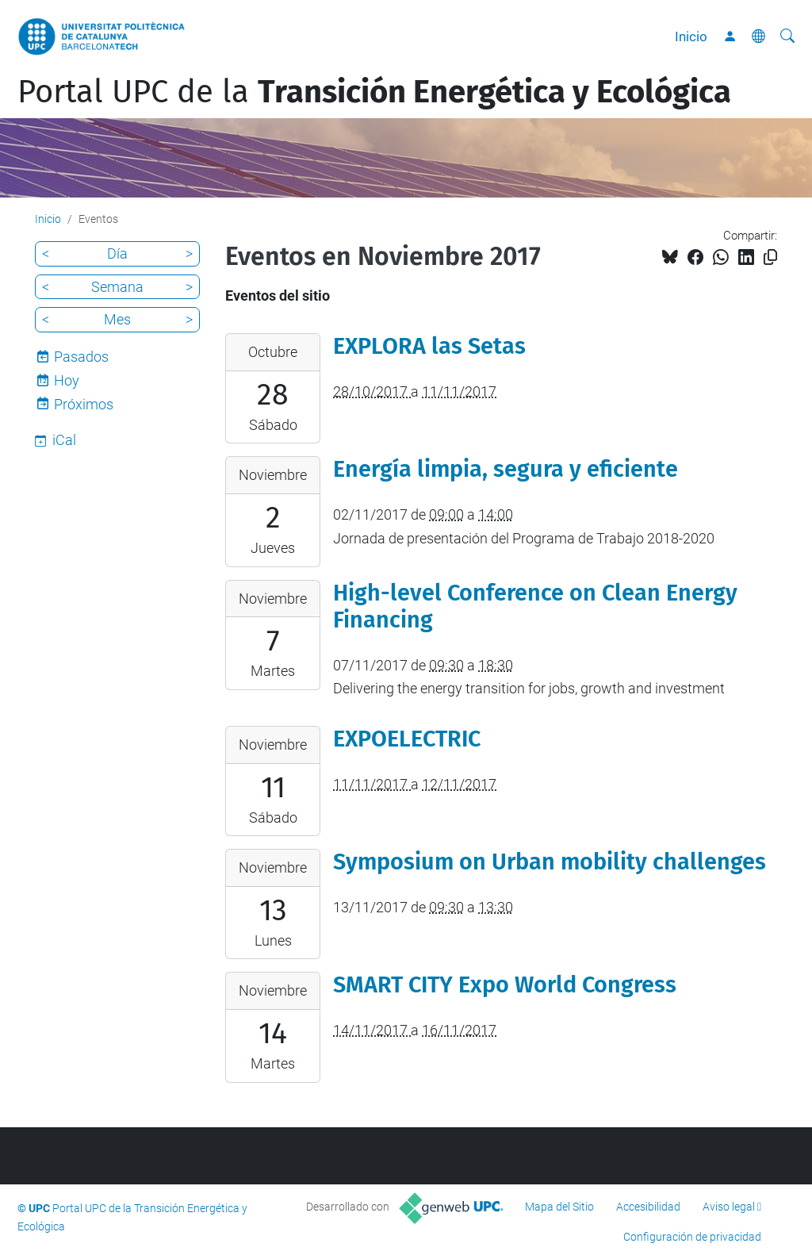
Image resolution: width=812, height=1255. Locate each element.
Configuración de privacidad (692, 1236)
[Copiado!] (770, 257)
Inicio (691, 36)
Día (117, 253)
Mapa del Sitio (559, 1206)
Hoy (66, 380)
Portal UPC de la (374, 92)
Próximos (83, 404)
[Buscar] (787, 36)
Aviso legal (729, 1206)
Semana (117, 286)
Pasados (81, 356)
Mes (117, 319)
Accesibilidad (648, 1206)
